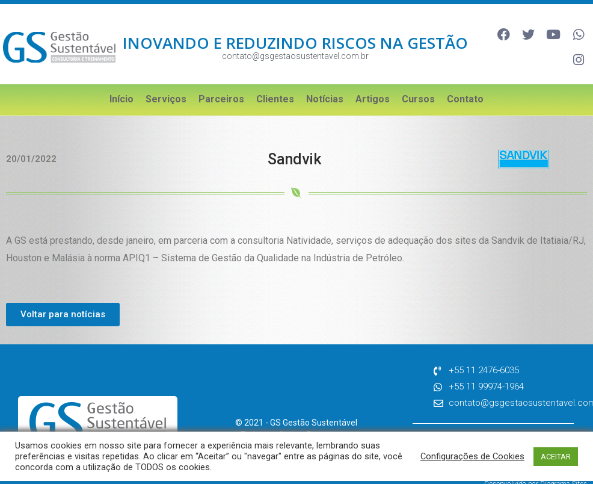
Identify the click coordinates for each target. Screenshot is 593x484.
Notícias (324, 80)
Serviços (166, 80)
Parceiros (221, 80)
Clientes (275, 80)
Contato (465, 80)
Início (121, 80)
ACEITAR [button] (556, 456)
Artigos (372, 80)
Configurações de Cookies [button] (472, 456)
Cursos (418, 80)
